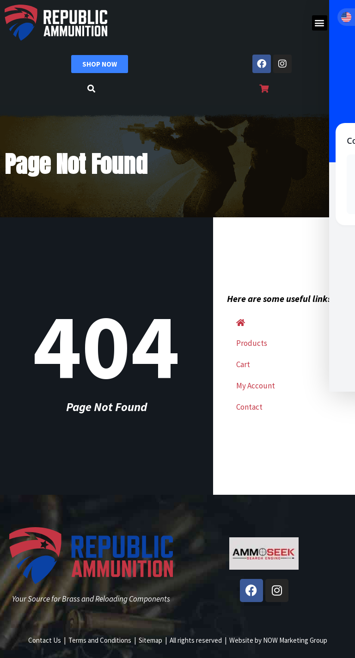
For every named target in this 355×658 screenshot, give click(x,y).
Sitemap (150, 640)
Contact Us (44, 640)
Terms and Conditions (99, 640)
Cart (243, 364)
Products (251, 343)
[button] (319, 23)
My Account (255, 386)
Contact (249, 407)
